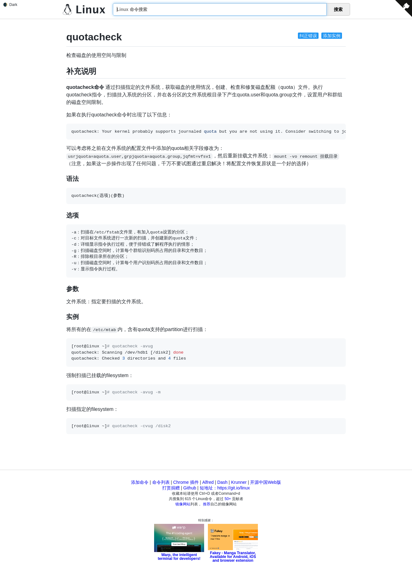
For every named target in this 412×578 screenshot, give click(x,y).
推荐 (206, 504)
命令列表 (161, 482)
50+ (228, 499)
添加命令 (139, 482)
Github (189, 487)
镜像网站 (182, 504)
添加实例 (331, 35)
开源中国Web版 (265, 482)
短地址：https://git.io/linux (225, 487)
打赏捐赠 (171, 487)
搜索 (338, 9)
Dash (222, 482)
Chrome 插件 (186, 482)
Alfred (208, 482)
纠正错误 (308, 35)
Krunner (239, 482)
